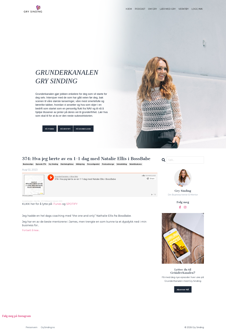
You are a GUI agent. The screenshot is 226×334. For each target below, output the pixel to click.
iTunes (57, 204)
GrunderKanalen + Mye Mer (31, 201)
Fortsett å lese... (31, 230)
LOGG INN (197, 9)
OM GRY (152, 9)
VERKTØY (184, 9)
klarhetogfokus (67, 164)
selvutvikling (122, 164)
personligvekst (93, 164)
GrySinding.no (48, 327)
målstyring (80, 164)
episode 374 (41, 164)
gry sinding (53, 164)
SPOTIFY (71, 204)
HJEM (129, 9)
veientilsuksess (135, 164)
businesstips (28, 164)
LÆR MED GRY (168, 9)
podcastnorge (108, 164)
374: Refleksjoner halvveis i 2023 (51, 201)
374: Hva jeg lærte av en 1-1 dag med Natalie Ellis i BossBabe (86, 158)
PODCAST (140, 9)
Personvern (31, 327)
